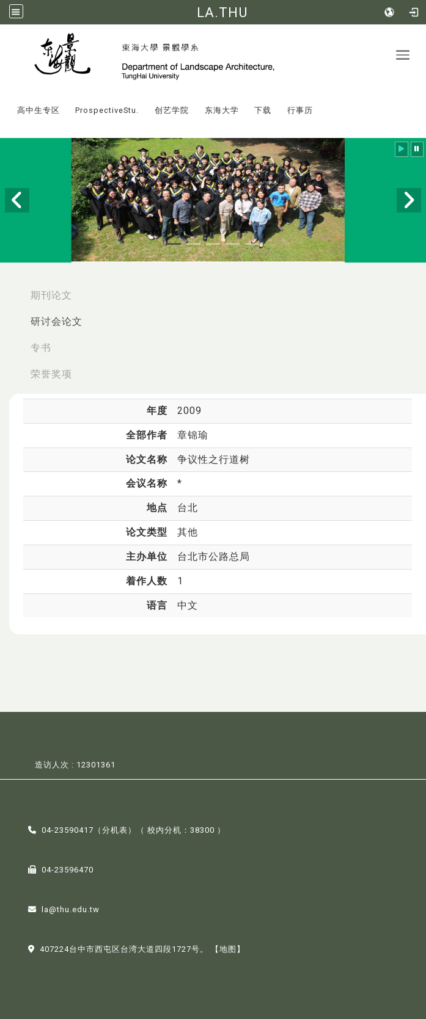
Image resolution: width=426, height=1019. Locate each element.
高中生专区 (38, 110)
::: (5, 101)
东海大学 (222, 110)
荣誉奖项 (51, 374)
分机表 (115, 830)
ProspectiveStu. (107, 110)
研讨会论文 (57, 321)
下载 (262, 110)
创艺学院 (172, 110)
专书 (41, 348)
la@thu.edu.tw (71, 909)
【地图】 (228, 949)
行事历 (300, 110)
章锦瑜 (192, 435)
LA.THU (222, 12)
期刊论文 (51, 295)
